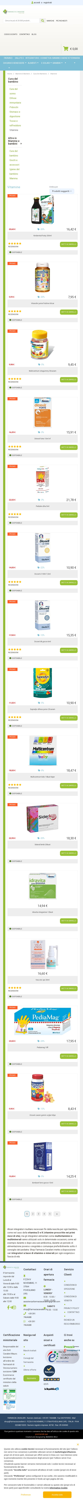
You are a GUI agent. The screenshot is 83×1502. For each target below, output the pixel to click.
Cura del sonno (14, 91)
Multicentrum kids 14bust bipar (43, 777)
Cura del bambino (14, 153)
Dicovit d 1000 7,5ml (43, 574)
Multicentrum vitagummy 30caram (42, 371)
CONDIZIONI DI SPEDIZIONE (70, 1287)
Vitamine (14, 130)
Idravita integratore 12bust (42, 912)
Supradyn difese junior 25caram (42, 709)
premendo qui (41, 1434)
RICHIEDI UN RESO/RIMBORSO (72, 1322)
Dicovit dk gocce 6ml (42, 642)
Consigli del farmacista (28, 1360)
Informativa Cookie (59, 1488)
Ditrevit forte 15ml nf (43, 439)
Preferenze (26, 1495)
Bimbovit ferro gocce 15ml (42, 1183)
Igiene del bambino (14, 171)
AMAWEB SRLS (51, 1437)
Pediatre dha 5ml (42, 506)
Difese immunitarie (15, 100)
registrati (47, 2)
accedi (37, 2)
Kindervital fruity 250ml (43, 236)
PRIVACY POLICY (71, 1308)
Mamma (13, 178)
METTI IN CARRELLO (68, 244)
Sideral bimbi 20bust (42, 845)
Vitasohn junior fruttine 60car (42, 303)
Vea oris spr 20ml (42, 980)
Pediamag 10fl (42, 1047)
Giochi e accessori (14, 162)
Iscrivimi (31, 1378)
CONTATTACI (73, 1312)
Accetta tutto (57, 1495)
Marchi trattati (29, 1350)
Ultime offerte (29, 1370)
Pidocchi (14, 107)
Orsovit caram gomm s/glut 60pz (43, 1115)
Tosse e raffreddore (15, 123)
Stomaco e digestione (15, 114)
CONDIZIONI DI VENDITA (70, 1298)
